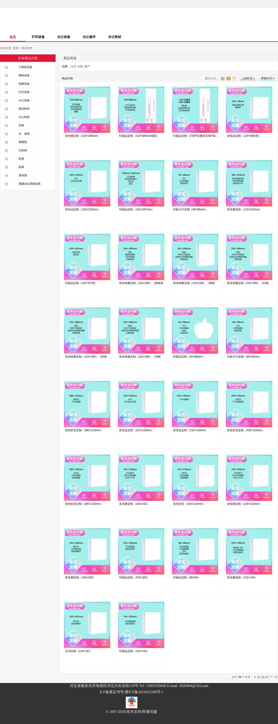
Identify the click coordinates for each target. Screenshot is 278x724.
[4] (266, 677)
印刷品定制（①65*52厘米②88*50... (195, 135)
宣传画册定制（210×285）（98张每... (194, 284)
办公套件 (89, 37)
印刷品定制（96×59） (186, 577)
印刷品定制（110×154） (134, 651)
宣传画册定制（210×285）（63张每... (248, 284)
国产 (87, 66)
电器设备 (24, 83)
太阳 (80, 66)
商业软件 (27, 48)
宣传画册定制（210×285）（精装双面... (141, 284)
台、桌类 (24, 133)
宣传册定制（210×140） (242, 577)
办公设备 (63, 37)
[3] (262, 677)
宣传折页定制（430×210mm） (246, 430)
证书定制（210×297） (79, 651)
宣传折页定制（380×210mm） (84, 430)
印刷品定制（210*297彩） (81, 283)
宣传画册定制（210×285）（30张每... (140, 358)
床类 (21, 125)
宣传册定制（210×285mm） (82, 135)
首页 (12, 37)
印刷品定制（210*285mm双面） (139, 135)
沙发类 (23, 150)
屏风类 (23, 175)
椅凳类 (23, 142)
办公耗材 (114, 37)
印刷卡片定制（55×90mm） (190, 209)
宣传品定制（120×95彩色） (244, 135)
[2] (258, 677)
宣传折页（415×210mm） (189, 504)
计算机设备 (25, 67)
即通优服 (149, 712)
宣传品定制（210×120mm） (136, 430)
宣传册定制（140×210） (134, 504)
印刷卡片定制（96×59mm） (244, 356)
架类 (21, 167)
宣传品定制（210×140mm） (190, 430)
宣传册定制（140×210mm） (244, 504)
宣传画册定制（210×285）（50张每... (86, 358)
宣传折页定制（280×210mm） (84, 504)
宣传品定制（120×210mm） (82, 209)
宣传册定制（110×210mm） (244, 209)
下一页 (273, 677)
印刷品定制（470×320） (134, 577)
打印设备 (38, 37)
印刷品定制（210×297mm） (136, 209)
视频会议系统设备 (30, 183)
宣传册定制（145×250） (80, 577)
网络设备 (24, 75)
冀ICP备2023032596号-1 (144, 692)
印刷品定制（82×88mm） (189, 356)
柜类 (21, 158)
